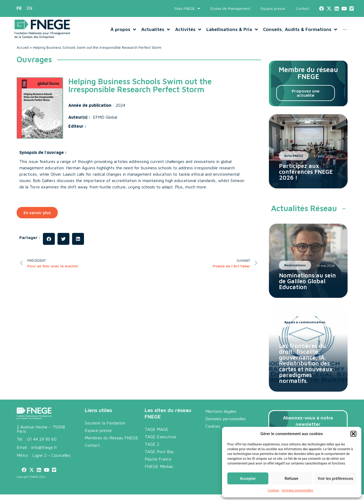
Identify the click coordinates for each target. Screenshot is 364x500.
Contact (302, 8)
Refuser (291, 478)
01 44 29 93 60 (41, 439)
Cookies (273, 490)
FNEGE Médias (159, 466)
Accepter (248, 478)
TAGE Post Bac (159, 451)
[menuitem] (19, 8)
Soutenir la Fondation (105, 423)
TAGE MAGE (156, 429)
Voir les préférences (335, 478)
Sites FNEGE (187, 8)
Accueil (23, 47)
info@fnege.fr (44, 447)
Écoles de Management (230, 8)
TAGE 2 (152, 444)
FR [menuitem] (18, 8)
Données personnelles (297, 490)
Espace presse (273, 8)
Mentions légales (221, 411)
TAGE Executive (160, 436)
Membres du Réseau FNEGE (111, 437)
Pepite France (158, 459)
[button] (353, 433)
